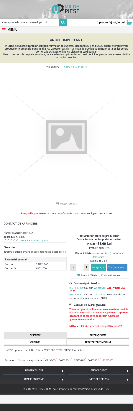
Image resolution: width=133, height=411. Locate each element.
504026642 (65, 360)
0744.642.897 (76, 294)
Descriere (35, 335)
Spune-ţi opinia (39, 240)
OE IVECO (50, 360)
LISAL (107, 389)
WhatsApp (100, 287)
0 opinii (24, 240)
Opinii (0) (35, 342)
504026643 (94, 360)
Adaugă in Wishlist (89, 275)
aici (64, 251)
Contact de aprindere (30, 360)
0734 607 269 (76, 287)
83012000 (108, 360)
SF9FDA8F (79, 360)
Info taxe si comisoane (98, 342)
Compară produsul (112, 275)
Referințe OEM (98, 335)
